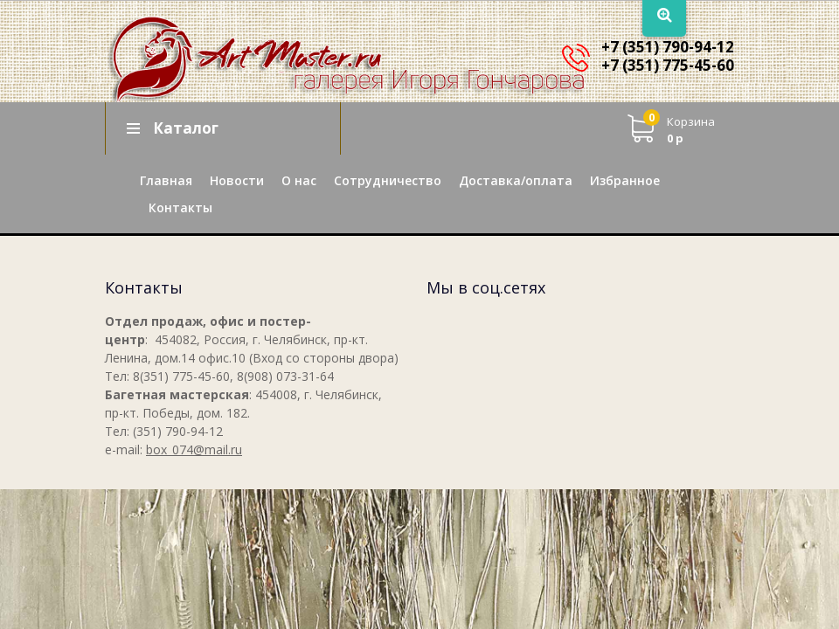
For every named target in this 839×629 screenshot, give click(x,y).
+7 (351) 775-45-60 (667, 65)
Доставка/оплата (515, 180)
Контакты (180, 207)
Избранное (625, 180)
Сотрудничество (387, 180)
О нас (298, 180)
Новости (237, 180)
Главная (166, 180)
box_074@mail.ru (194, 449)
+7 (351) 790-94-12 (667, 47)
